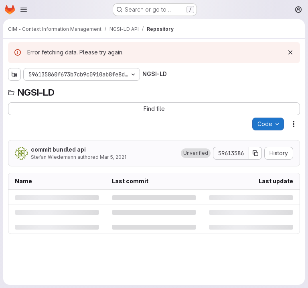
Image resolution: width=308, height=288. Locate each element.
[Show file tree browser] (14, 74)
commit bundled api (58, 149)
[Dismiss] (290, 52)
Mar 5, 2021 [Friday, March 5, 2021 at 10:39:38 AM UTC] (113, 157)
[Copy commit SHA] (255, 153)
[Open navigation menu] (23, 9)
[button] (196, 153)
